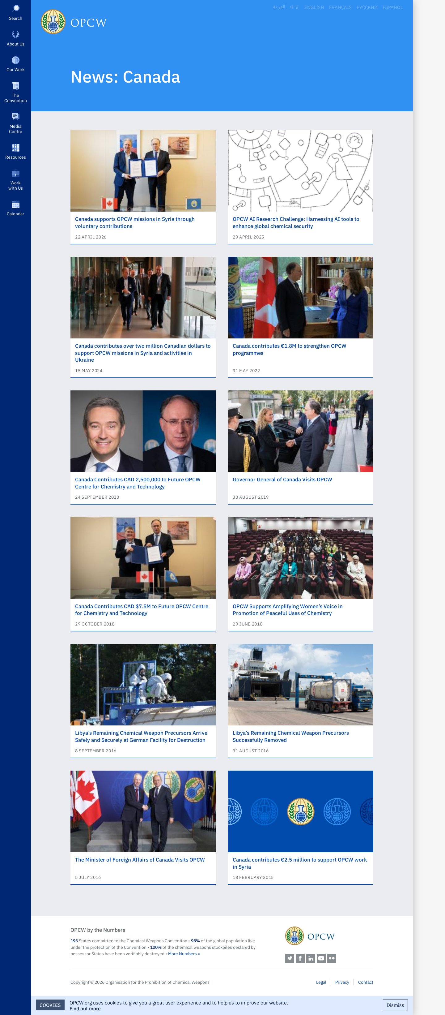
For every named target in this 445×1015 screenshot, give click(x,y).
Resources (15, 157)
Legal (321, 982)
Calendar (15, 213)
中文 (294, 7)
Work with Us (15, 185)
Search (15, 18)
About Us (15, 44)
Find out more (85, 1008)
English (314, 7)
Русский (367, 7)
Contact (365, 982)
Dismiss (395, 1004)
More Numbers (182, 953)
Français (340, 7)
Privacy (342, 982)
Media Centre (15, 128)
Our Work (15, 69)
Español (393, 7)
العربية (279, 7)
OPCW (329, 936)
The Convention (15, 97)
